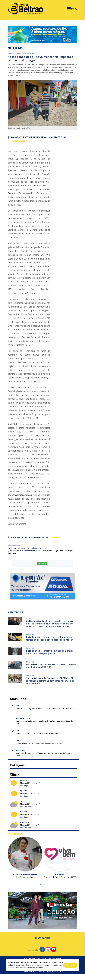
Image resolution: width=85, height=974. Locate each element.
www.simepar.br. (20, 494)
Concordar (70, 965)
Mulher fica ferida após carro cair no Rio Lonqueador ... (38, 733)
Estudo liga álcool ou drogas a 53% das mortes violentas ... (40, 743)
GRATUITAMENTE (32, 137)
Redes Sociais (42, 938)
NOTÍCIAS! (60, 137)
